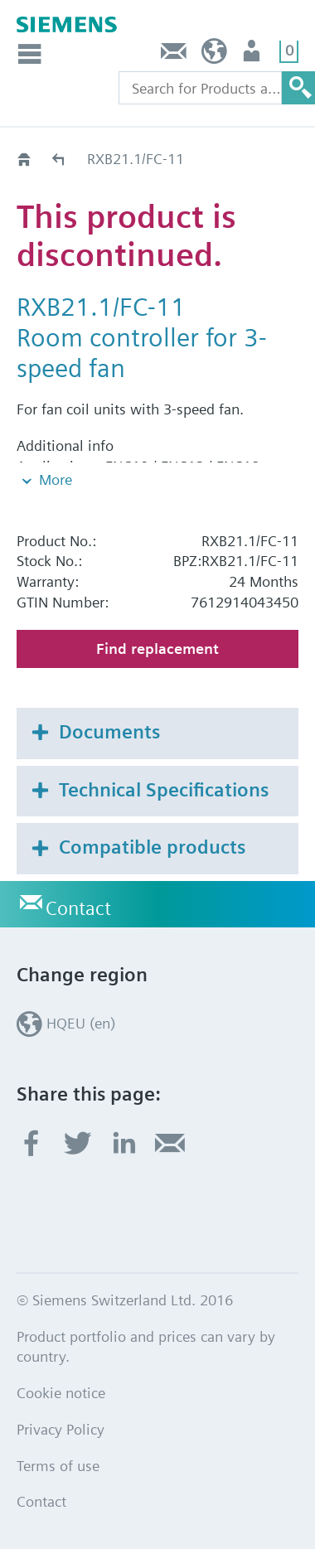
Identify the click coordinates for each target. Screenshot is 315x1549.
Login (253, 55)
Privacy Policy (60, 1429)
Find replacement (157, 648)
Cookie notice (61, 1392)
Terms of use (58, 1465)
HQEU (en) (214, 55)
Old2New (59, 158)
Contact (174, 55)
